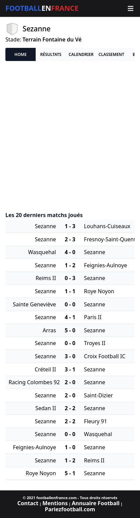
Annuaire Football (95, 503)
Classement (111, 54)
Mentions (55, 503)
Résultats (51, 54)
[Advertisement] (70, 136)
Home (20, 54)
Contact (28, 503)
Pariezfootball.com (70, 509)
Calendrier (81, 54)
